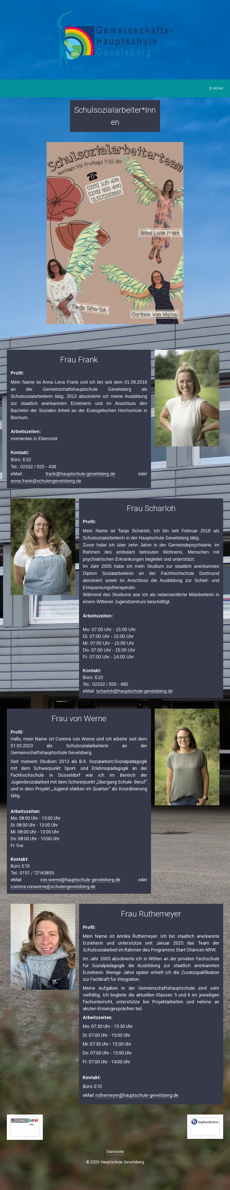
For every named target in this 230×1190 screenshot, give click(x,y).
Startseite (115, 1151)
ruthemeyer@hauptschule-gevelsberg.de (136, 1095)
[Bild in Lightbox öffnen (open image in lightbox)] (115, 233)
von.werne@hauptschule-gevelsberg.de (80, 879)
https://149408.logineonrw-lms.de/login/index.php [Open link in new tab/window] (25, 1127)
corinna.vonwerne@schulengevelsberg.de (53, 886)
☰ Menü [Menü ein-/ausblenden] (216, 88)
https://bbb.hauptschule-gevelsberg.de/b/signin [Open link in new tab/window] (205, 1127)
